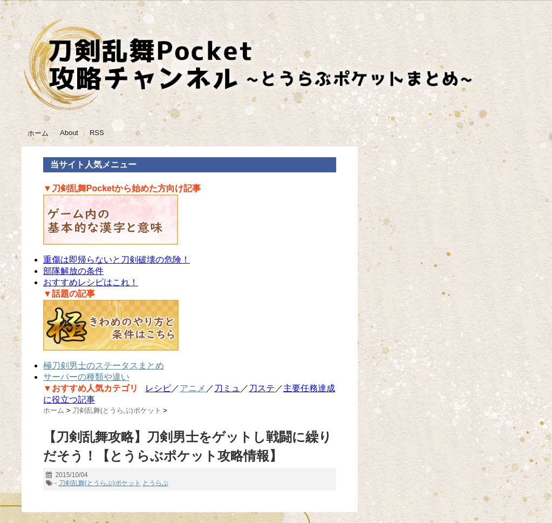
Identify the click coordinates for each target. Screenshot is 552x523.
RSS (97, 133)
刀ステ (262, 388)
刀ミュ (227, 388)
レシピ (158, 388)
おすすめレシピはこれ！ (90, 282)
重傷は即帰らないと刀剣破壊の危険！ (116, 259)
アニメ (193, 388)
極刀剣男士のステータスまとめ (103, 365)
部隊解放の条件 (73, 271)
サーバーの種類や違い (86, 376)
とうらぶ (155, 483)
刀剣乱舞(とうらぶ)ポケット (100, 483)
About (69, 133)
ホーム (38, 133)
